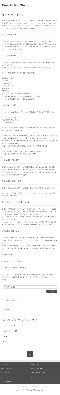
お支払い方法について (6, 368)
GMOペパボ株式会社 (37, 20)
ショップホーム (5, 364)
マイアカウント (5, 377)
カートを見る (34, 377)
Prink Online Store (16, 5)
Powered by (30, 390)
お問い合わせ (34, 364)
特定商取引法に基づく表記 (38, 372)
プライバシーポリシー (6, 381)
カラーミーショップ (41, 23)
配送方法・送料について (37, 368)
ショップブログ (5, 372)
